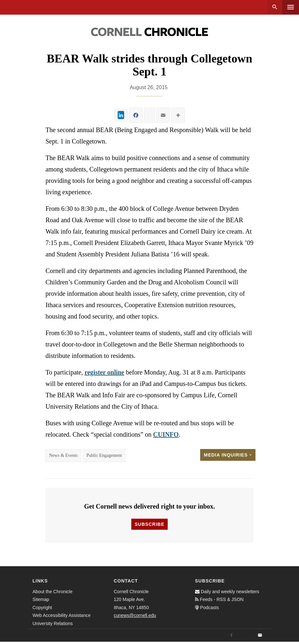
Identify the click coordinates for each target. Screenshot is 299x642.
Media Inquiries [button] (228, 455)
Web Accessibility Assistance (61, 615)
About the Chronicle (52, 591)
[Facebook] (231, 635)
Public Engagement (104, 455)
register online (104, 372)
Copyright (42, 607)
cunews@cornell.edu (135, 615)
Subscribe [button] (149, 524)
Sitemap (40, 599)
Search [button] (274, 7)
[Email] (260, 635)
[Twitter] (245, 635)
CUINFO (166, 434)
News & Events (63, 455)
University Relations (52, 623)
